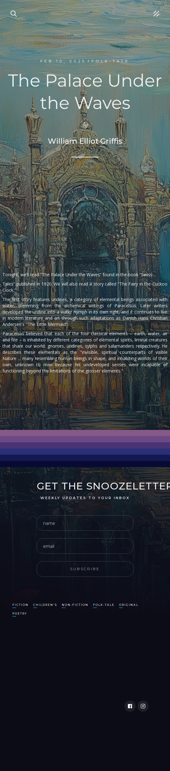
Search (11, 6)
